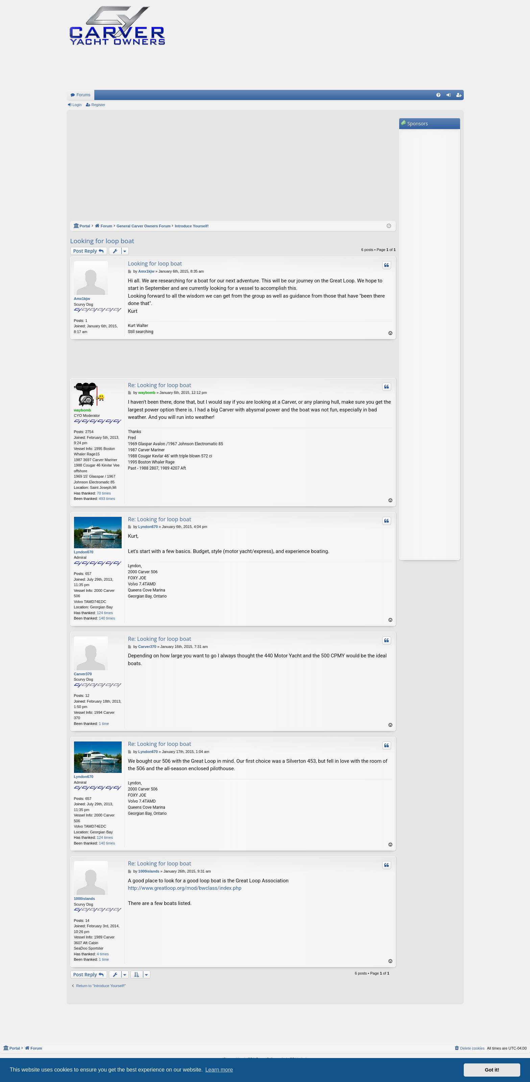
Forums (84, 95)
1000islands (84, 899)
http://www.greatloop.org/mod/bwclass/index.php (185, 888)
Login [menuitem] (449, 96)
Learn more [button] (219, 1070)
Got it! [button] (492, 1070)
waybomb (82, 410)
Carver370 (83, 674)
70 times (104, 493)
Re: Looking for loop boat (159, 385)
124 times (105, 613)
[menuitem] (438, 95)
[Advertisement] (233, 169)
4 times (103, 954)
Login (77, 105)
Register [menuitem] (459, 96)
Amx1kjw (82, 299)
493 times (107, 499)
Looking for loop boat (102, 240)
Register (98, 105)
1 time (104, 724)
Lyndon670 (84, 552)
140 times (107, 618)
